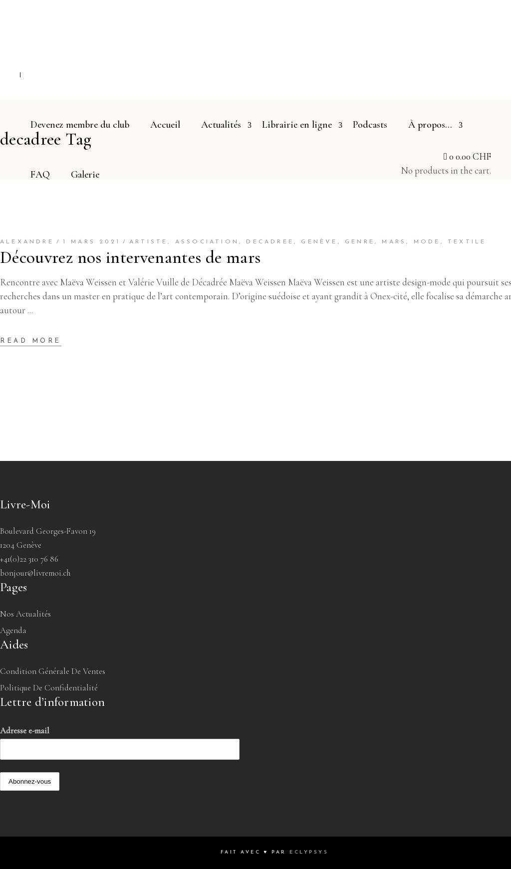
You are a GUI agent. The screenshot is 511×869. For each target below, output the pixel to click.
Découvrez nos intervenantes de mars (130, 257)
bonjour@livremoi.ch (35, 573)
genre (360, 242)
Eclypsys (308, 852)
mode (427, 242)
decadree (270, 242)
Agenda (13, 630)
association (207, 242)
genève (319, 242)
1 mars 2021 (91, 242)
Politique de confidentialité (49, 687)
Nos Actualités (25, 614)
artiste (148, 242)
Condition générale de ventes (52, 671)
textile (467, 242)
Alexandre (27, 242)
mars (394, 242)
